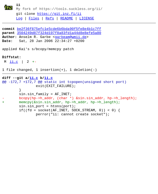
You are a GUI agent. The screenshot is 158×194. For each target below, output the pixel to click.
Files (34, 20)
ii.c (13, 71)
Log (19, 20)
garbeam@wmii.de (70, 41)
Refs (50, 20)
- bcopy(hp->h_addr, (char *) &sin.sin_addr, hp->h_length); (69, 113)
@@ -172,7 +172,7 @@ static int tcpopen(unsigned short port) (64, 94)
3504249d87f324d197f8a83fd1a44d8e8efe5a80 (59, 36)
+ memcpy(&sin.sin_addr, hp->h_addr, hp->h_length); (61, 118)
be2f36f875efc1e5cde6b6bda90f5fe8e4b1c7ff (59, 32)
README (66, 20)
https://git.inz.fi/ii (59, 15)
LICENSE (86, 20)
